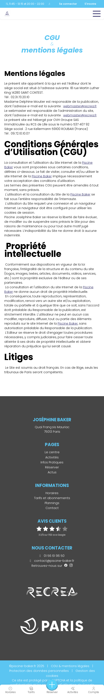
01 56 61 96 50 (51, 556)
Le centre (52, 452)
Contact (52, 508)
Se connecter (68, 4)
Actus (52, 472)
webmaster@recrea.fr (80, 106)
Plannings (52, 503)
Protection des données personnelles (39, 671)
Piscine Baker (68, 323)
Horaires (52, 493)
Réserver (52, 467)
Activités (52, 457)
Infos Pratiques (52, 462)
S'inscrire (90, 4)
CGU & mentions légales (70, 666)
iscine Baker (42, 176)
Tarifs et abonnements (52, 498)
